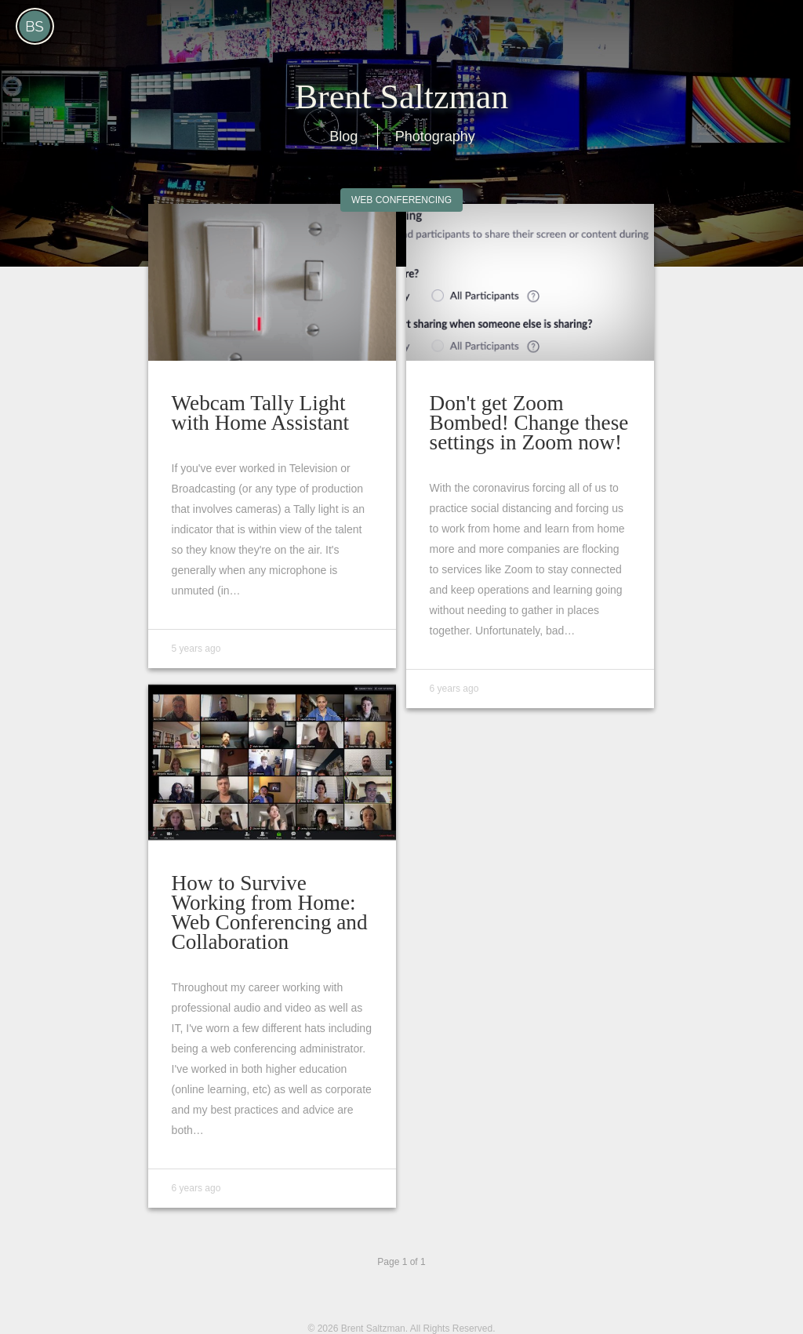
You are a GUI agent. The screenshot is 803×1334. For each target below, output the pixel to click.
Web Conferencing (401, 199)
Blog (343, 136)
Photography (435, 136)
